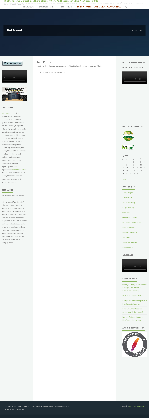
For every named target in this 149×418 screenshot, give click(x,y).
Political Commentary (130, 232)
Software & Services (129, 242)
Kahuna (132, 406)
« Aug (124, 179)
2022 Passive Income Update (132, 296)
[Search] (126, 7)
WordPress (140, 406)
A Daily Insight (127, 192)
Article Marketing (128, 202)
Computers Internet (129, 217)
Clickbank (126, 212)
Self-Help (126, 237)
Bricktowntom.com (9, 113)
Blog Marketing (128, 207)
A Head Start (127, 197)
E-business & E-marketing (131, 222)
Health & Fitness (128, 227)
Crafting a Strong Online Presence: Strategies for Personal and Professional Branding (134, 287)
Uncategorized (128, 247)
